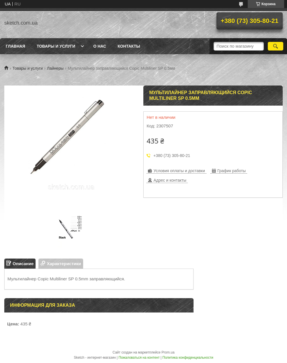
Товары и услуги (56, 46)
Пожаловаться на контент (138, 358)
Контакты (129, 46)
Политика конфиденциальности (188, 358)
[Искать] (275, 46)
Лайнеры (55, 68)
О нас (99, 46)
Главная (15, 46)
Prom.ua (167, 352)
